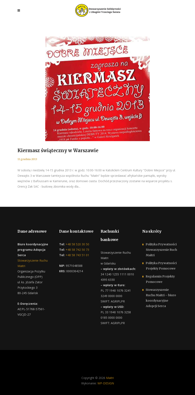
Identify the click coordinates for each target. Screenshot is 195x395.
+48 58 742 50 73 (77, 250)
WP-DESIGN (106, 383)
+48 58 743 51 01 (77, 255)
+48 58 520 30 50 (77, 244)
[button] (8, 387)
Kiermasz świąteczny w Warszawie (58, 150)
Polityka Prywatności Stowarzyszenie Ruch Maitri (161, 249)
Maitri (110, 378)
